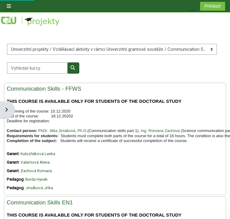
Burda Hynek (36, 179)
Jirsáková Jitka (39, 188)
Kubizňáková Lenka (37, 153)
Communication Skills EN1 (40, 202)
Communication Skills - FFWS (44, 88)
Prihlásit (213, 6)
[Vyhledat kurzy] (37, 67)
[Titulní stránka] (30, 21)
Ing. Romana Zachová (160, 130)
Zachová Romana (36, 171)
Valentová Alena (35, 162)
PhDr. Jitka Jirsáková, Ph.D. (62, 130)
